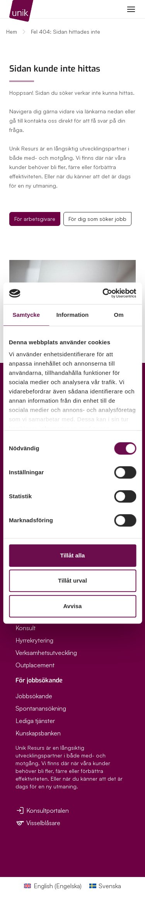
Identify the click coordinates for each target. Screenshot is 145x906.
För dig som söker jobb (97, 218)
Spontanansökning (40, 708)
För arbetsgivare (34, 218)
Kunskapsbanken (38, 733)
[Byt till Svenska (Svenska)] (105, 885)
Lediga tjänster (35, 721)
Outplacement (35, 665)
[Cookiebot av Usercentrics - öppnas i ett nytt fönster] (103, 293)
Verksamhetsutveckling (46, 652)
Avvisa (72, 606)
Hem (11, 31)
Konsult (25, 628)
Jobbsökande (33, 696)
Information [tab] (72, 314)
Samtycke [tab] (26, 314)
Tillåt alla (72, 555)
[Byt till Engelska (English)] (52, 885)
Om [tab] (119, 314)
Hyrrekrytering (34, 640)
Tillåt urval (72, 580)
